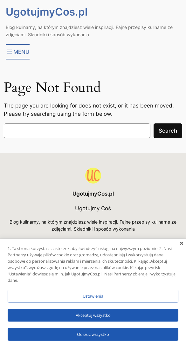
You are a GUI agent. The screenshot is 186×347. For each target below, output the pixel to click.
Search (168, 131)
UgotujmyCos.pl (47, 11)
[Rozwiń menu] (18, 52)
